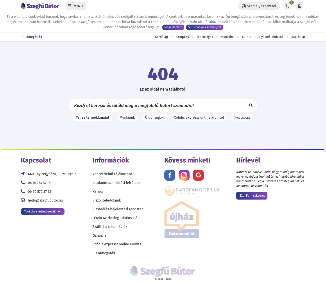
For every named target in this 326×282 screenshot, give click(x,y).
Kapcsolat (298, 37)
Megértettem (173, 27)
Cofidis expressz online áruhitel (199, 117)
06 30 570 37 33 (39, 191)
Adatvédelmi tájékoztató (112, 174)
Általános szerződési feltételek (117, 183)
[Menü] (75, 6)
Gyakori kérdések (271, 37)
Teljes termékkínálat (92, 117)
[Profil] (299, 6)
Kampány (182, 37)
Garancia (100, 235)
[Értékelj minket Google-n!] (198, 175)
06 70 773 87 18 (39, 183)
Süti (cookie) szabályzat (204, 27)
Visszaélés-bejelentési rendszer (118, 209)
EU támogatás (104, 253)
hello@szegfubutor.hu (45, 200)
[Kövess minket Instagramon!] (184, 175)
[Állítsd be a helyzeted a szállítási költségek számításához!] (258, 6)
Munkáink (227, 37)
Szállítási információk (110, 227)
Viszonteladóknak (107, 200)
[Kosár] (287, 6)
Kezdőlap (161, 37)
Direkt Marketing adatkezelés (116, 218)
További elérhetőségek (42, 211)
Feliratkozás (252, 195)
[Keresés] (250, 105)
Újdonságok (205, 37)
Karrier (246, 37)
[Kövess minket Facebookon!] (169, 175)
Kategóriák (31, 37)
